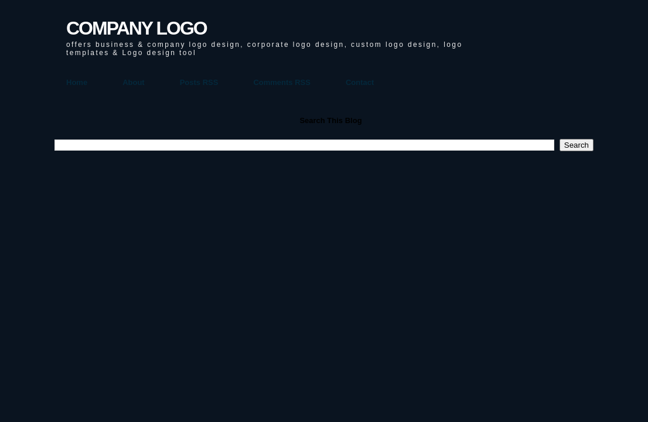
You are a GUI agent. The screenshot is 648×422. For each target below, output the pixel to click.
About (133, 82)
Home (76, 82)
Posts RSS (199, 82)
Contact (360, 82)
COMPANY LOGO (136, 28)
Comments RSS (282, 82)
